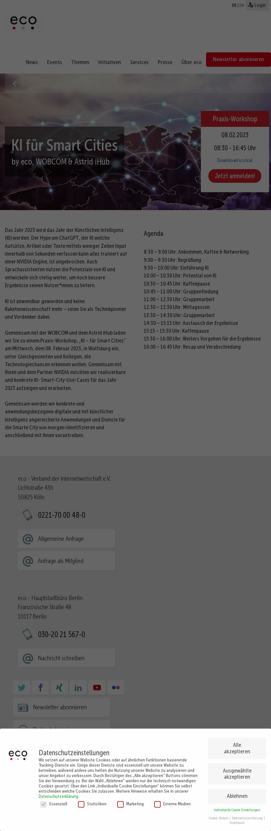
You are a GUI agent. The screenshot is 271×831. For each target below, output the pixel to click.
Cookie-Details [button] (219, 809)
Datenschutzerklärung (58, 787)
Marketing (130, 794)
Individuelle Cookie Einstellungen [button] (237, 801)
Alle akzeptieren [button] (237, 739)
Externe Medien (172, 794)
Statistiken (92, 794)
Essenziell (53, 794)
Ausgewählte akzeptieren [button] (237, 764)
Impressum (237, 814)
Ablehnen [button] (237, 787)
